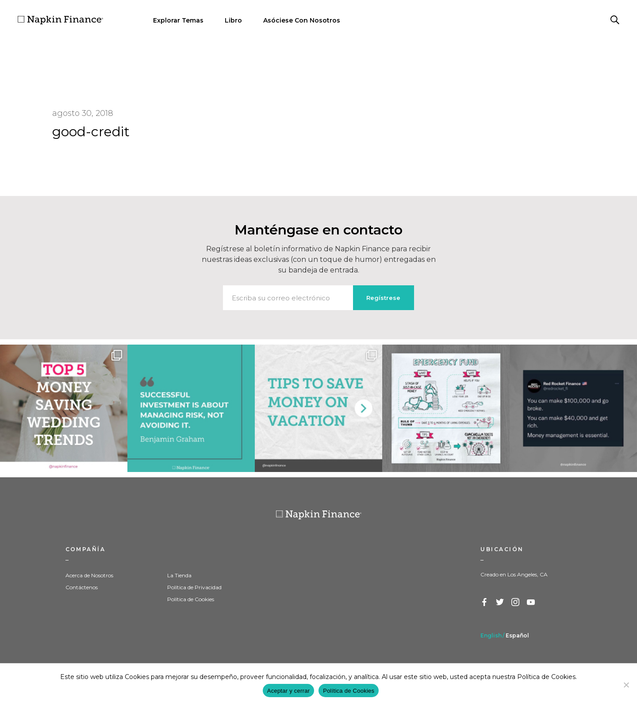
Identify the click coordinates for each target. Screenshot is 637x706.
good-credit (91, 131)
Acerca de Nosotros (89, 575)
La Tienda (179, 575)
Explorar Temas (178, 20)
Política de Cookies (190, 599)
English (491, 635)
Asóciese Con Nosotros (301, 20)
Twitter (500, 602)
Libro (233, 20)
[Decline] (626, 684)
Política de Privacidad (194, 587)
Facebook (484, 602)
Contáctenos (81, 587)
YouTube (531, 602)
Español (517, 635)
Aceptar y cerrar (288, 690)
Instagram (515, 602)
